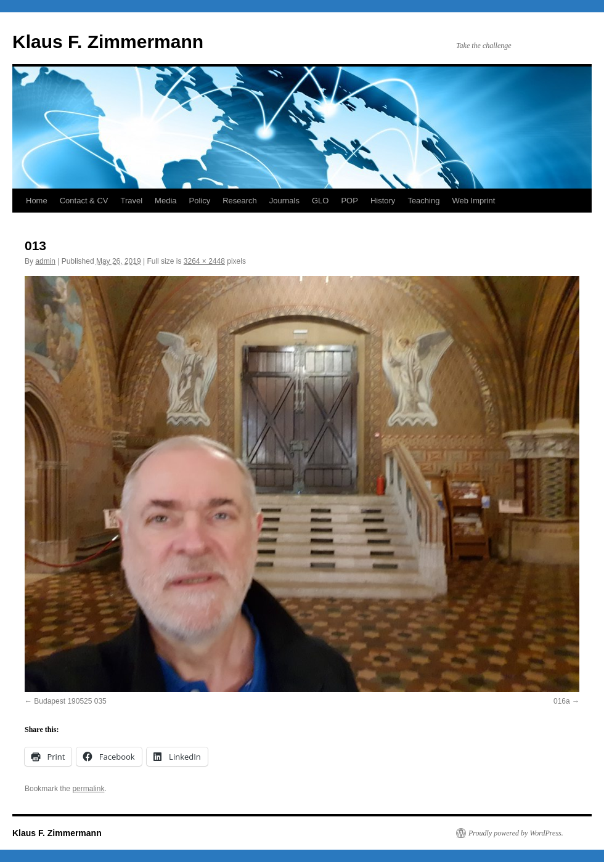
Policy (200, 200)
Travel (131, 200)
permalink (88, 788)
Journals (284, 200)
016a (561, 701)
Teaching (423, 200)
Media (165, 200)
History (382, 200)
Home (36, 200)
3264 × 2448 (204, 261)
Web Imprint (473, 200)
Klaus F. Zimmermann (107, 41)
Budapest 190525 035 (70, 701)
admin (45, 261)
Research (239, 200)
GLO (320, 200)
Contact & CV (84, 200)
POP (349, 200)
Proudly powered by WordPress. (515, 833)
